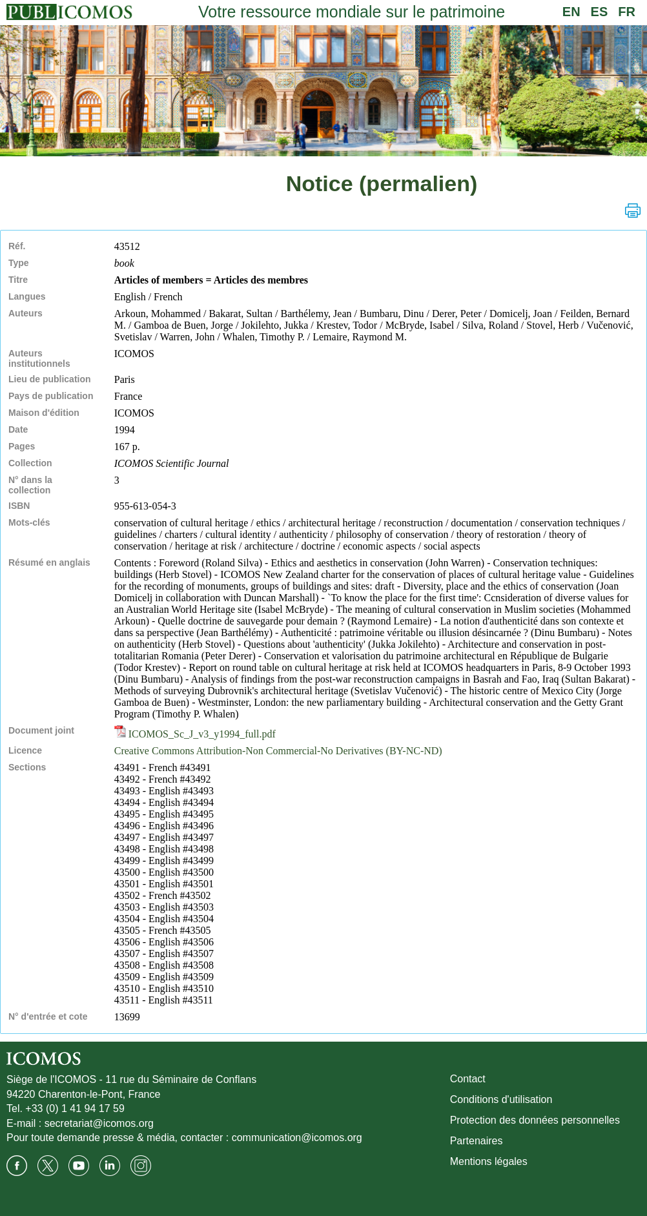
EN (571, 12)
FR (626, 12)
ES (599, 12)
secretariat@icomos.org (99, 1123)
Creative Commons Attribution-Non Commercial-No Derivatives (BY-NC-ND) (278, 750)
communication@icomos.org (297, 1137)
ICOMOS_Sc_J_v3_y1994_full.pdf (195, 733)
